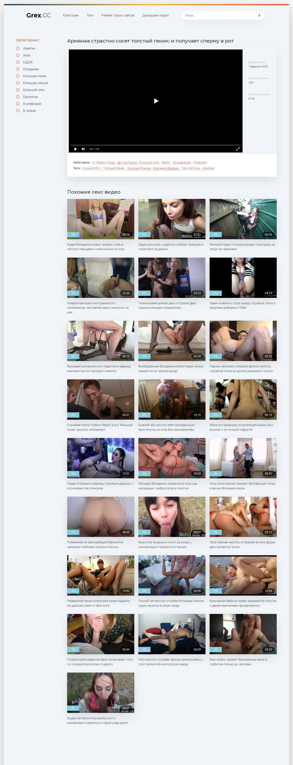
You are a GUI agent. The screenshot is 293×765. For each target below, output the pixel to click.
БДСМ (24, 62)
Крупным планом (139, 168)
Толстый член (191, 168)
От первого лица (103, 162)
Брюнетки (27, 97)
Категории (71, 15)
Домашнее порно (155, 15)
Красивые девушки (166, 168)
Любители (200, 162)
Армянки (208, 168)
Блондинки (27, 69)
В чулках (26, 111)
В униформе (28, 104)
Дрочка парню (127, 162)
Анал (23, 55)
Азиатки (25, 48)
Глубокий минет (114, 168)
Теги (90, 15)
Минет (166, 162)
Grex (38, 15)
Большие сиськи (32, 83)
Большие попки (31, 76)
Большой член (30, 90)
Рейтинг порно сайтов (117, 15)
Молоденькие (182, 162)
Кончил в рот (92, 168)
